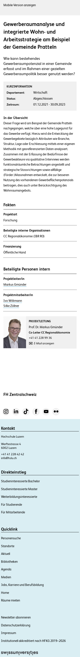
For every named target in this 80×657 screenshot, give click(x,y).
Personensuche (11, 538)
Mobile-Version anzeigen (19, 5)
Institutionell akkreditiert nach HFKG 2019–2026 (33, 641)
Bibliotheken (9, 561)
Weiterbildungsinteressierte (19, 496)
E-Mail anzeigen (44, 343)
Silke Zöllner (11, 306)
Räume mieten (10, 600)
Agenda (6, 569)
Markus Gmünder (14, 284)
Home (5, 592)
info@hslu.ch (9, 458)
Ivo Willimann (12, 300)
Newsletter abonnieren (16, 617)
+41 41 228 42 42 (12, 454)
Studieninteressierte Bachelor (20, 481)
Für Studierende (11, 504)
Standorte (7, 546)
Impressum (8, 633)
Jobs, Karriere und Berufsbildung (22, 585)
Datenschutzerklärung (15, 625)
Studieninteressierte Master (19, 489)
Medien (6, 577)
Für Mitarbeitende (13, 512)
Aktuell (5, 553)
